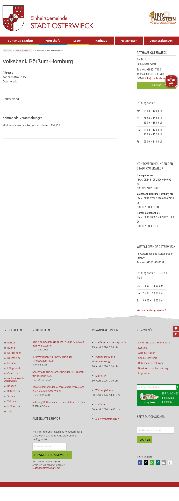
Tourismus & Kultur (19, 41)
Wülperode (13, 414)
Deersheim (13, 359)
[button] (140, 466)
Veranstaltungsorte (23, 50)
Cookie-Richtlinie (149, 359)
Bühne (10, 348)
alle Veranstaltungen (108, 429)
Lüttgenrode (14, 370)
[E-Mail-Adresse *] (49, 455)
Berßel (10, 343)
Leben (77, 41)
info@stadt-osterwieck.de (159, 78)
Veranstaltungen (161, 41)
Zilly (8, 420)
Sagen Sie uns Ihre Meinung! (156, 343)
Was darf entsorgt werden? (151, 310)
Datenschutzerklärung (48, 476)
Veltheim (11, 409)
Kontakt (156, 85)
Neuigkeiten (129, 41)
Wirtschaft (52, 41)
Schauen (11, 403)
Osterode (12, 376)
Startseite (7, 50)
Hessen (10, 365)
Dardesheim (13, 354)
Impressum (145, 375)
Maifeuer (101, 384)
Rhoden (11, 392)
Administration (147, 354)
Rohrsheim (13, 398)
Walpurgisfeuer (105, 399)
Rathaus (101, 41)
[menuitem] (19, 41)
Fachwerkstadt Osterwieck (13, 384)
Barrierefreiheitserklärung (155, 370)
